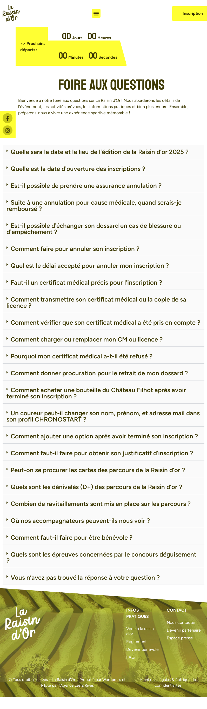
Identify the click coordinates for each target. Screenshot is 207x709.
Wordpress (111, 679)
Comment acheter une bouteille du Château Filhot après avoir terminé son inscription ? (96, 393)
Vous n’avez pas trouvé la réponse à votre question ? (85, 577)
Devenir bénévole (142, 649)
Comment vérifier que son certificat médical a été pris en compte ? (105, 322)
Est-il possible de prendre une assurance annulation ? (86, 185)
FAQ (130, 657)
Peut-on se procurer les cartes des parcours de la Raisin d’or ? (98, 470)
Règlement (136, 641)
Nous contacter (181, 622)
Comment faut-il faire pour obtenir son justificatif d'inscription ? (102, 453)
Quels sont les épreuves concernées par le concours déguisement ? (101, 557)
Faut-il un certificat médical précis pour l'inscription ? (86, 282)
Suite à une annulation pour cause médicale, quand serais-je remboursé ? (94, 205)
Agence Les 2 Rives (77, 685)
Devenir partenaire (184, 630)
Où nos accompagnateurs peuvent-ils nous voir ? (80, 520)
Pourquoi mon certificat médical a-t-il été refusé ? (81, 356)
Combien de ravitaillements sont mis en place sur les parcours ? (101, 503)
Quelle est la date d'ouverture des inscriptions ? (78, 168)
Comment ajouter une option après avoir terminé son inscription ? (104, 436)
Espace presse (180, 638)
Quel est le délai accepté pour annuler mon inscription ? (90, 265)
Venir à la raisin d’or (140, 631)
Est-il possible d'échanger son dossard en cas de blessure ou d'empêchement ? (93, 229)
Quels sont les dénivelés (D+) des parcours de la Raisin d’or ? (96, 487)
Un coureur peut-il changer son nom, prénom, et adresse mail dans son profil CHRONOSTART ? (103, 416)
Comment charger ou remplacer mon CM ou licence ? (87, 339)
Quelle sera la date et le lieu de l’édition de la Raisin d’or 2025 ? (100, 152)
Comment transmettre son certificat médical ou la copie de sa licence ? (96, 302)
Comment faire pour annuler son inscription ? (75, 248)
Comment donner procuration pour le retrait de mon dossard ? (99, 373)
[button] (96, 13)
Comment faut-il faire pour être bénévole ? (71, 537)
